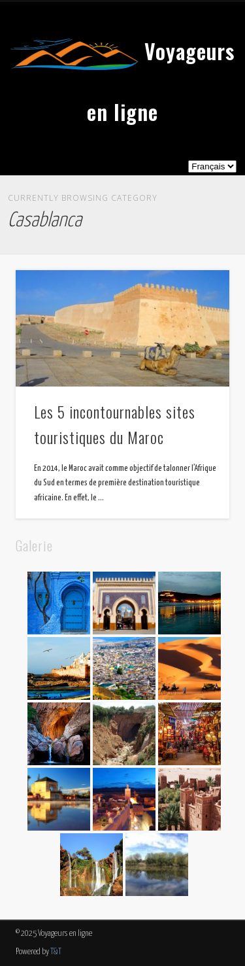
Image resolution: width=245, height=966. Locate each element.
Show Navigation (198, 117)
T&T (55, 952)
